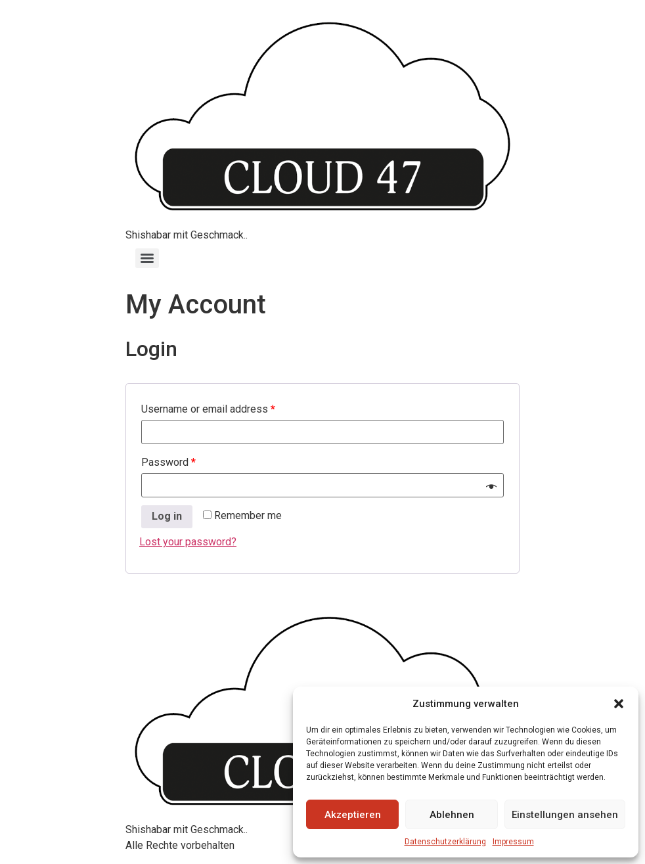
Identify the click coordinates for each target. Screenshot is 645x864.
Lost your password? (187, 541)
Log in (167, 516)
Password (168, 462)
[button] (618, 703)
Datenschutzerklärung (445, 841)
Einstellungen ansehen (565, 815)
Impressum (513, 841)
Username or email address (208, 409)
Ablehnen (452, 815)
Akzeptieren (352, 815)
